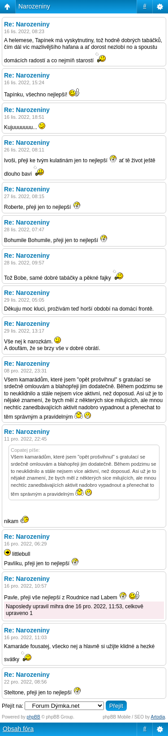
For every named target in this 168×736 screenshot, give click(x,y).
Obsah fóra (18, 728)
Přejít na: (12, 706)
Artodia (158, 716)
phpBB (33, 716)
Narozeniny (34, 6)
